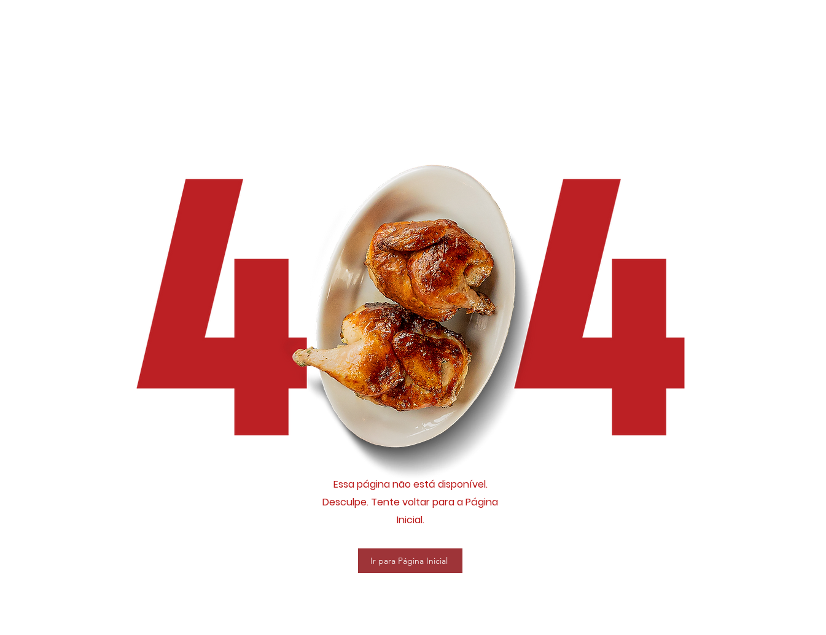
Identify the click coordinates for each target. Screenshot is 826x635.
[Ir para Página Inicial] (410, 560)
